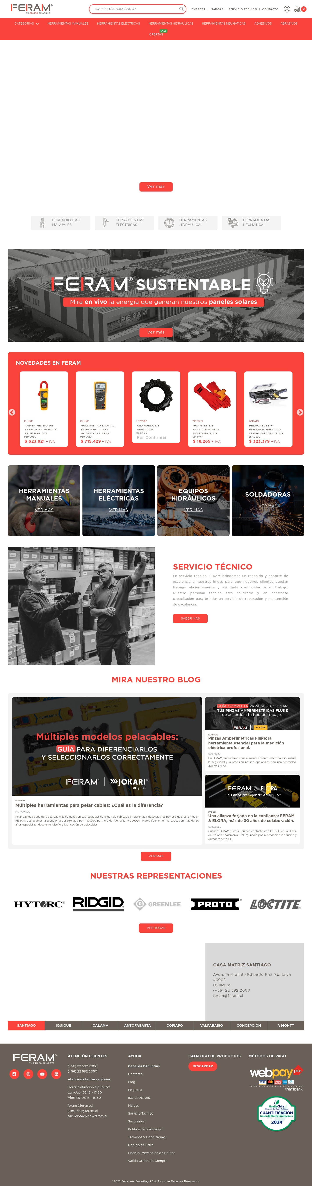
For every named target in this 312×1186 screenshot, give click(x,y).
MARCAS (217, 9)
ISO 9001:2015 (139, 1097)
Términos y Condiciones (147, 1137)
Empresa (135, 1090)
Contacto (135, 1074)
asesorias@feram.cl (83, 1111)
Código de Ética (140, 1145)
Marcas (133, 1105)
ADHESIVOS (263, 23)
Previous (10, 411)
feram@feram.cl (80, 1105)
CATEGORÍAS (26, 23)
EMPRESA (199, 9)
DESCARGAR (203, 1066)
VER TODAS (156, 928)
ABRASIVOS (289, 23)
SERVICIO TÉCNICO (242, 9)
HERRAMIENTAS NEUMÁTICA (249, 223)
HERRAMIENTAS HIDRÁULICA (185, 223)
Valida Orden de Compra (147, 1161)
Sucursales (136, 1121)
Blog (131, 1082)
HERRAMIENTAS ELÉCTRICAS (118, 23)
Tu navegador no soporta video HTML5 (156, 118)
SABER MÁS (190, 618)
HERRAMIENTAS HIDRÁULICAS (171, 23)
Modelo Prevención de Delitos (151, 1153)
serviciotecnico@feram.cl (87, 1116)
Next (298, 411)
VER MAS (156, 856)
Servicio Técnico (140, 1113)
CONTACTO (270, 9)
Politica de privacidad (145, 1129)
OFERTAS (158, 32)
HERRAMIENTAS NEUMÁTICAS (224, 23)
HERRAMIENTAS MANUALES (68, 23)
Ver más (156, 187)
